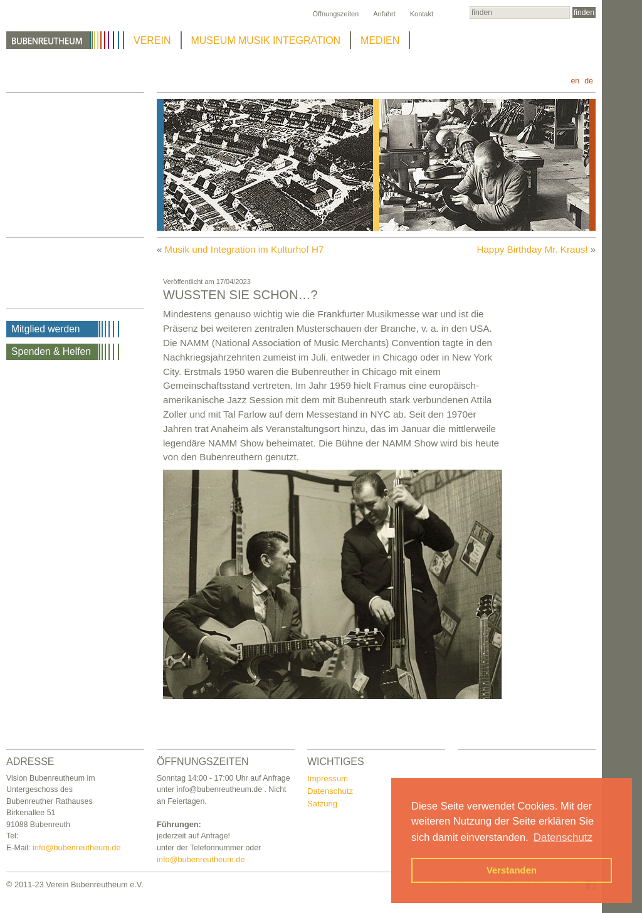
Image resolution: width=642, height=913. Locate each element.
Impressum (327, 778)
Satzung (322, 803)
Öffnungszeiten (335, 14)
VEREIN (152, 40)
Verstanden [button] (512, 870)
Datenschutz (330, 791)
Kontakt (421, 14)
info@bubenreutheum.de (77, 847)
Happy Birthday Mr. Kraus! (531, 249)
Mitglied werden (45, 329)
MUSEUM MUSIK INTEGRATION (266, 40)
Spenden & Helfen (51, 351)
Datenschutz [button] (563, 837)
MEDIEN (379, 40)
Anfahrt (384, 14)
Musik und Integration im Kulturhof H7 (244, 249)
